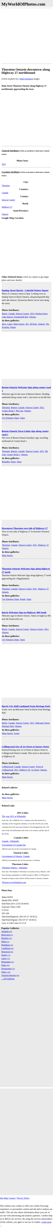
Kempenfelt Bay (21, 317)
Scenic (17, 733)
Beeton (14, 407)
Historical (7, 952)
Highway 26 (24, 770)
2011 (4, 164)
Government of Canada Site (14, 845)
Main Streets (18, 324)
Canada (5, 193)
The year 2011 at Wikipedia (14, 816)
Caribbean (7, 948)
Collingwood (7, 766)
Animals (6, 931)
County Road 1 (8, 411)
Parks (5, 965)
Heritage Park (8, 726)
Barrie (4, 313)
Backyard (7, 935)
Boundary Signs (9, 462)
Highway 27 (7, 207)
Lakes (9, 324)
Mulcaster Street (42, 723)
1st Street (35, 770)
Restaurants (8, 968)
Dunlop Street (41, 313)
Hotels (5, 955)
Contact (12, 1198)
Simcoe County (8, 200)
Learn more (46, 1222)
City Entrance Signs (10, 418)
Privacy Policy (23, 1198)
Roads (22, 599)
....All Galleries (7, 979)
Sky (27, 324)
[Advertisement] (26, 36)
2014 (32, 313)
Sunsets (41, 324)
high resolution (26, 79)
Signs (22, 418)
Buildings (7, 945)
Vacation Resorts (10, 975)
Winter (13, 327)
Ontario (5, 214)
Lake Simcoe (7, 317)
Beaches (6, 938)
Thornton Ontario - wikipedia (14, 868)
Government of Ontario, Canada (16, 856)
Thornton (6, 185)
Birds (5, 941)
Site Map (4, 1198)
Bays (4, 324)
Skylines (33, 324)
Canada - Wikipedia (10, 841)
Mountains (7, 962)
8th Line (19, 411)
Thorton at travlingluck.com (14, 882)
